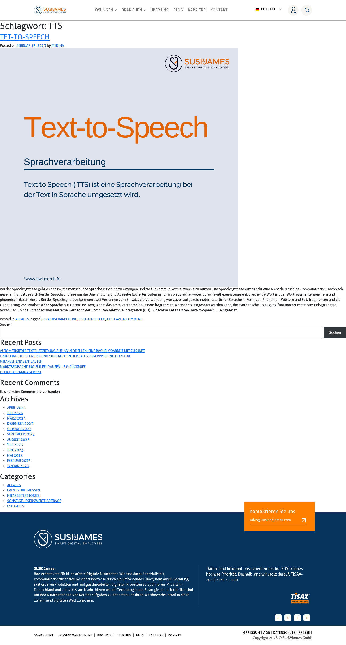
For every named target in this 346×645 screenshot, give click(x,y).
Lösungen (105, 10)
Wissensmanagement (76, 635)
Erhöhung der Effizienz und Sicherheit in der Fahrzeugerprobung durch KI (65, 356)
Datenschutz (284, 632)
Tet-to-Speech (25, 37)
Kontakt (219, 10)
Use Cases (15, 506)
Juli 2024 (15, 413)
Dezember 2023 (20, 424)
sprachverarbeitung (59, 319)
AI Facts (22, 319)
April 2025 (16, 408)
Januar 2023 (18, 466)
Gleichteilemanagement (20, 372)
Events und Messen (23, 490)
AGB (267, 632)
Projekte (104, 635)
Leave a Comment (127, 319)
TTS (109, 319)
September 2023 (21, 434)
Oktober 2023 (19, 429)
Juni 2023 (15, 450)
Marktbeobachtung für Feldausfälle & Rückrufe (43, 367)
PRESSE (305, 632)
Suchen (6, 324)
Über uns (159, 10)
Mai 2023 (15, 455)
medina (58, 45)
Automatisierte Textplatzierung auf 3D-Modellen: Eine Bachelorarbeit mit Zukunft (72, 351)
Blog (178, 10)
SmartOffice (44, 635)
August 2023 (18, 439)
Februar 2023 (19, 461)
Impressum (251, 632)
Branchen (134, 10)
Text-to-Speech (92, 319)
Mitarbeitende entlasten (21, 361)
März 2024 (16, 418)
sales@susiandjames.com (278, 520)
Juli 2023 (15, 445)
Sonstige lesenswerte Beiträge (34, 501)
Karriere (196, 10)
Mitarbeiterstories (23, 495)
